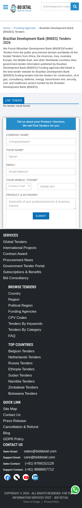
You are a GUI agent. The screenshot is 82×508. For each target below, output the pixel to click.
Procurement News (18, 260)
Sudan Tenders (20, 375)
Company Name (17, 134)
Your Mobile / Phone (22, 180)
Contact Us (12, 415)
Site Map (10, 409)
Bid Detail (61, 498)
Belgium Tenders (21, 351)
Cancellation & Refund (20, 427)
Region (14, 299)
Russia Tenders (20, 363)
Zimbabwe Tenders (23, 387)
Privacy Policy (51, 501)
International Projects (19, 248)
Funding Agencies (22, 311)
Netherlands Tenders (24, 357)
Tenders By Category (24, 330)
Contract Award (15, 254)
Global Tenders (15, 242)
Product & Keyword (22, 194)
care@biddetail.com (39, 457)
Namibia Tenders (21, 381)
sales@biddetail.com (40, 451)
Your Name (15, 150)
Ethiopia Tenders (21, 369)
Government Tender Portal (23, 266)
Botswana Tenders (22, 394)
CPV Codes (17, 318)
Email (10, 164)
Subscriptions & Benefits (22, 272)
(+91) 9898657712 (39, 469)
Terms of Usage (31, 501)
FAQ (11, 336)
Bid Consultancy (16, 278)
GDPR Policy (13, 439)
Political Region (20, 305)
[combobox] (18, 186)
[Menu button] (6, 7)
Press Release (14, 421)
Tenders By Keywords (25, 324)
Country (14, 293)
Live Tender (13, 100)
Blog (6, 433)
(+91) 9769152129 (39, 463)
